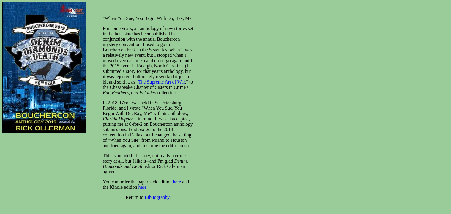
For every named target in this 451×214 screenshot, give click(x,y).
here (177, 181)
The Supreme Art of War (161, 81)
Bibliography (157, 197)
